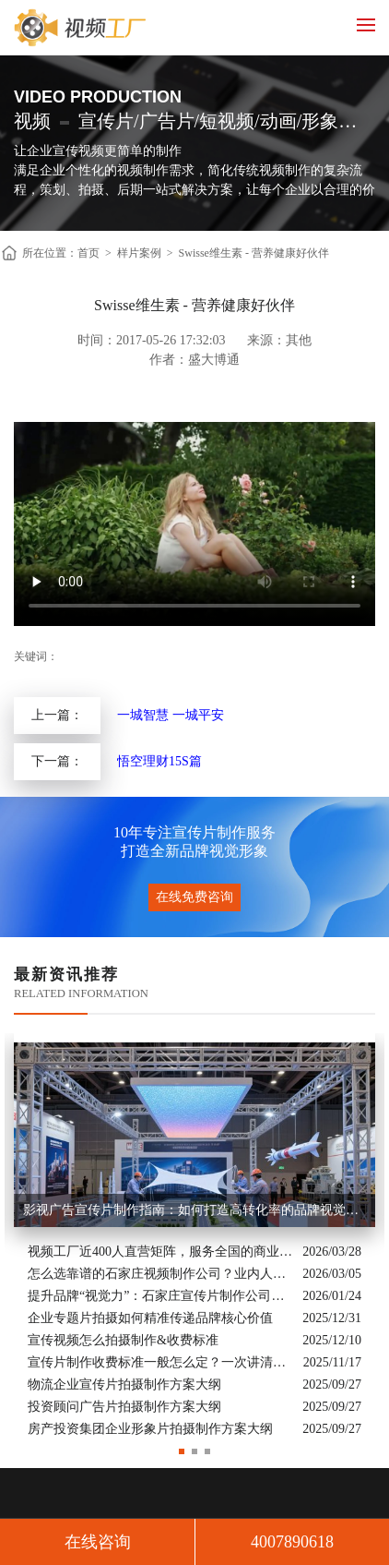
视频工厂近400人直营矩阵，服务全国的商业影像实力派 (160, 1251)
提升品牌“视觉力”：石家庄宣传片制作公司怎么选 (160, 1296)
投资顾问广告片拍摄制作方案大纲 (124, 1407)
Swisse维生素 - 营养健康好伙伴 (254, 253)
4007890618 (292, 1542)
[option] (194, 1236)
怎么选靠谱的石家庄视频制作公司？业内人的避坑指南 (160, 1274)
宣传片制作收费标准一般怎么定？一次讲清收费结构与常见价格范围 (161, 1362)
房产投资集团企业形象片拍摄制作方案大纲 (150, 1429)
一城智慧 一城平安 (170, 715)
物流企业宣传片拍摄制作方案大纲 (124, 1384)
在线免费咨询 (194, 897)
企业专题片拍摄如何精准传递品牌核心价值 (150, 1318)
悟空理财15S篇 (159, 761)
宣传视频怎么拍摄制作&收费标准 (123, 1340)
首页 (88, 253)
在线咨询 (98, 1542)
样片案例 (139, 253)
